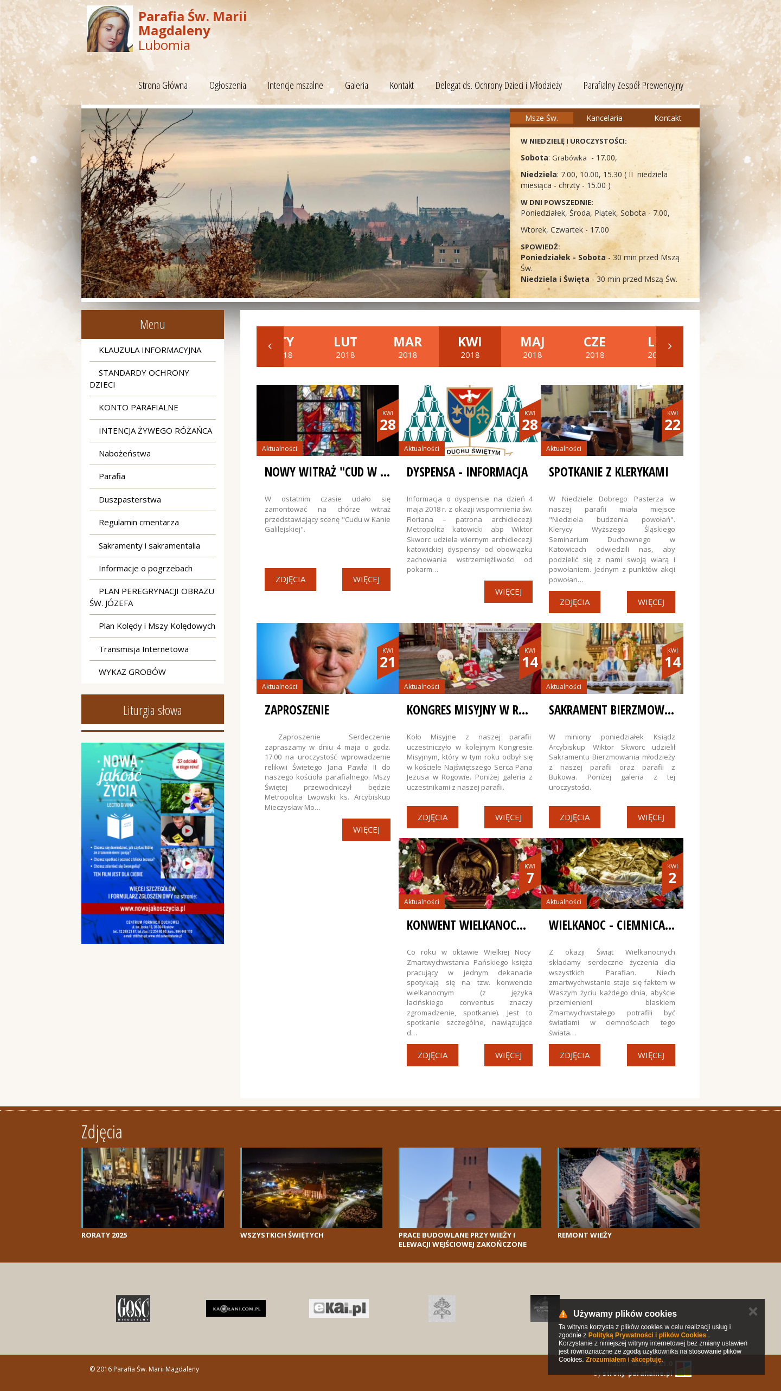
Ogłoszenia (227, 85)
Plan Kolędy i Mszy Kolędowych (157, 625)
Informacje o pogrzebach (146, 568)
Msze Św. (541, 118)
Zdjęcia (290, 579)
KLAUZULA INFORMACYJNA (150, 349)
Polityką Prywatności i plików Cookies (647, 1335)
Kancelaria (604, 118)
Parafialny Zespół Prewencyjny (633, 85)
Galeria (356, 85)
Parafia (112, 476)
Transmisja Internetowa (144, 648)
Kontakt (402, 85)
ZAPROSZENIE (297, 709)
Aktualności (279, 448)
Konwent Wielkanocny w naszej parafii (513, 924)
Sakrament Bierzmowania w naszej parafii (664, 709)
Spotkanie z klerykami (609, 471)
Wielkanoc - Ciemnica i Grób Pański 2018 (658, 924)
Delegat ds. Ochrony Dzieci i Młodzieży (499, 85)
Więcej (366, 579)
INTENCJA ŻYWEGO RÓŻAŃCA (155, 430)
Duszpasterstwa (130, 499)
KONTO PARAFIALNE (138, 407)
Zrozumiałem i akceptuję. (624, 1359)
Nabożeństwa (125, 453)
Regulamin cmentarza (139, 522)
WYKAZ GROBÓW (132, 671)
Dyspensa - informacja (467, 471)
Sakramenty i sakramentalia (149, 545)
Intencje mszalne (295, 85)
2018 (345, 346)
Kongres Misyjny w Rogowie (483, 709)
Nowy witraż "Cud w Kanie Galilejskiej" (370, 471)
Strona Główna (163, 85)
